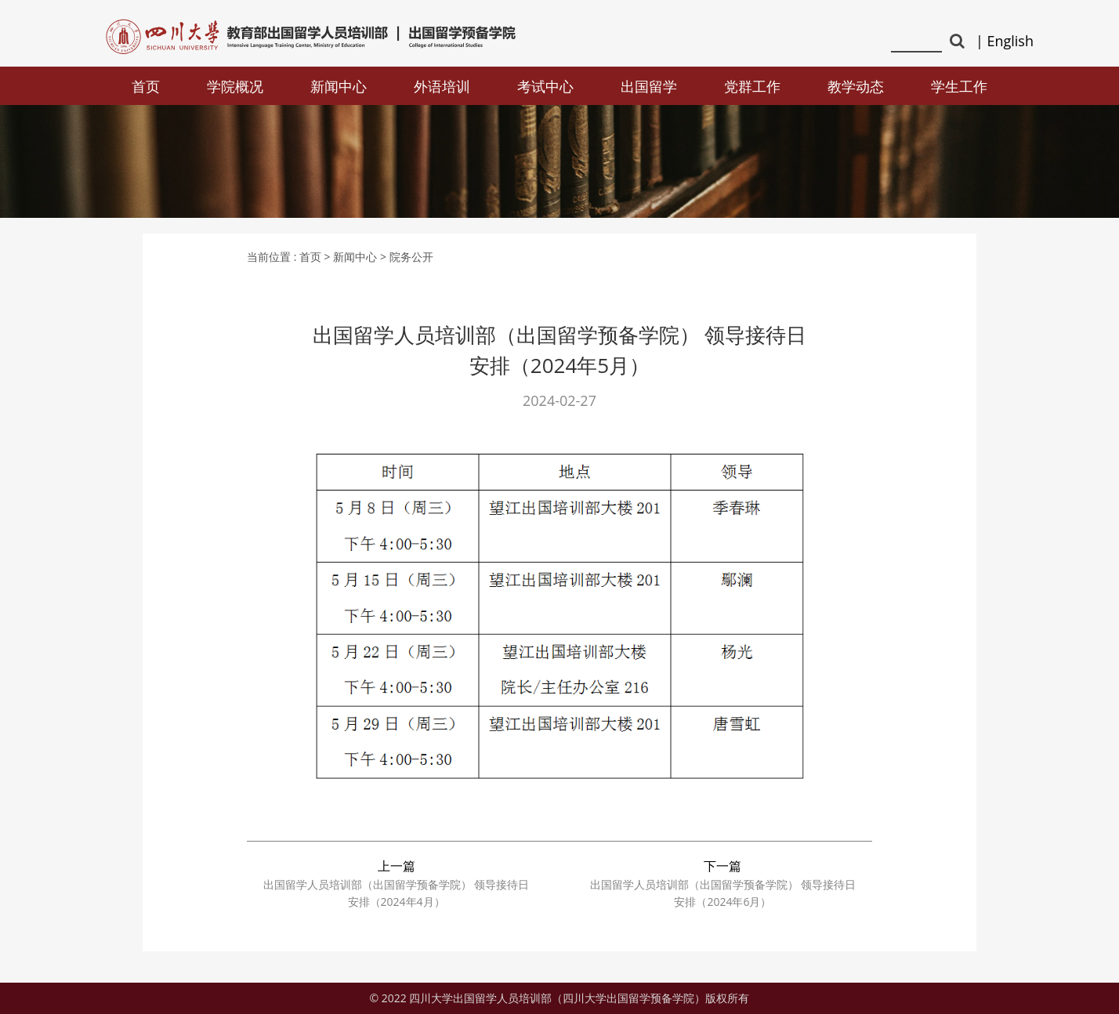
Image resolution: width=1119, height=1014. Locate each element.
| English (1005, 40)
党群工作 (752, 86)
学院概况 (235, 86)
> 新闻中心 (351, 256)
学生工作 (959, 86)
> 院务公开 (406, 256)
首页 (146, 86)
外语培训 (442, 86)
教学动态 (855, 86)
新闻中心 (338, 86)
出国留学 (649, 86)
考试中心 (545, 86)
